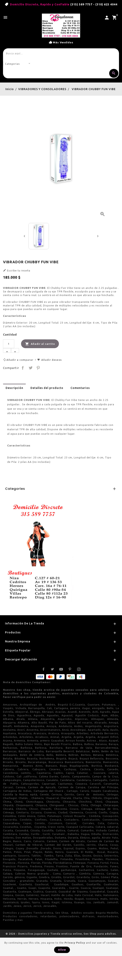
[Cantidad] (8, 343)
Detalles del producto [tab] (46, 388)
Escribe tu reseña (16, 270)
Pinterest (38, 368)
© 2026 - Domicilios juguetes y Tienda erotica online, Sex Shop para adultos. (61, 933)
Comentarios (80, 388)
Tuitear (30, 368)
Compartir (23, 368)
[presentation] (24, 236)
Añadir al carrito (40, 344)
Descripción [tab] (14, 388)
